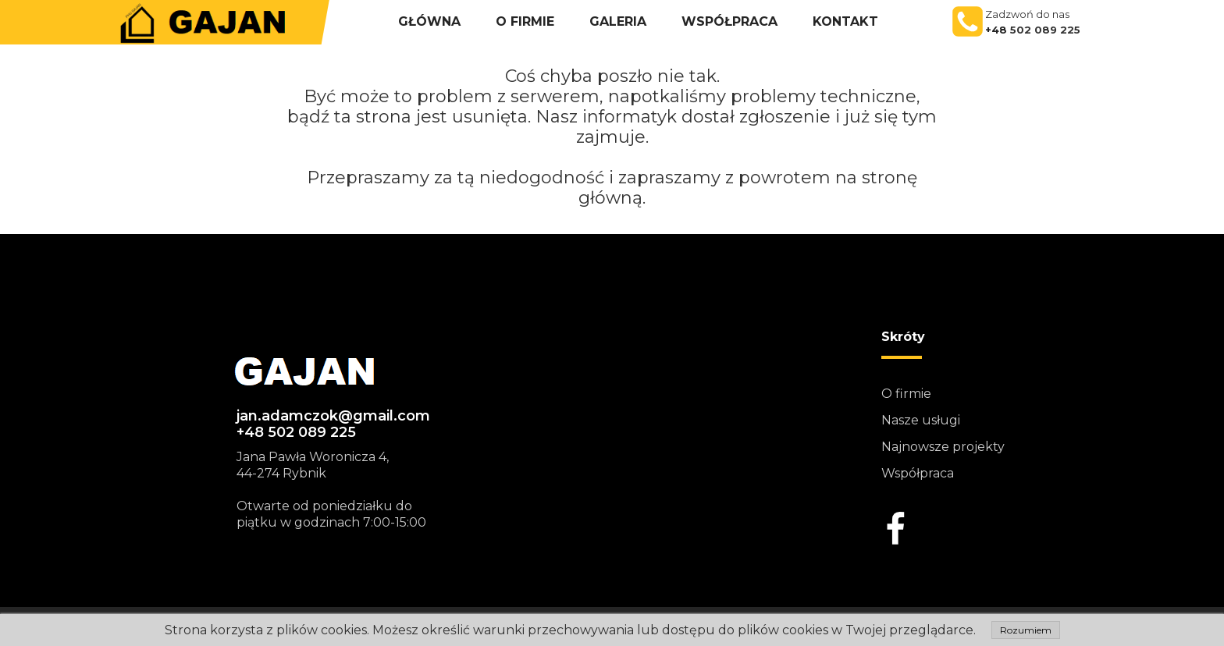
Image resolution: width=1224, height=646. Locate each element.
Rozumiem (1025, 630)
